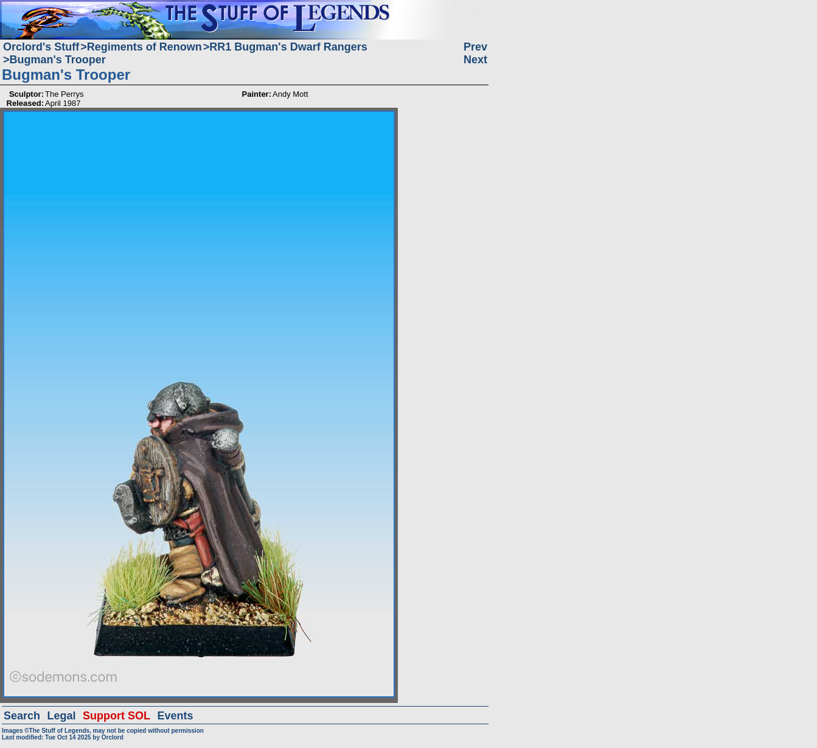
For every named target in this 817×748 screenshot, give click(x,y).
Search (22, 716)
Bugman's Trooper (58, 60)
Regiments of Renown (144, 47)
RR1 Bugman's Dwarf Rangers (288, 47)
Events (175, 716)
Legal (61, 716)
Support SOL (116, 716)
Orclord (112, 737)
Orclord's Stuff (41, 47)
